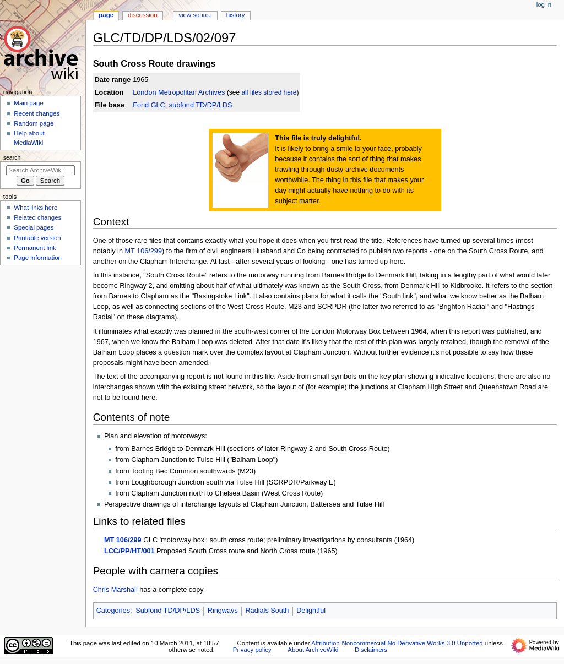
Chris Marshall (115, 590)
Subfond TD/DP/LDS (167, 610)
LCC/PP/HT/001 (129, 551)
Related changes (37, 217)
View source (195, 15)
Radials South (267, 610)
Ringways (223, 610)
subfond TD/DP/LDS (200, 105)
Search (12, 157)
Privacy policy (252, 649)
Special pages (33, 227)
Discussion (142, 15)
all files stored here (268, 92)
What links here (35, 207)
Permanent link (35, 247)
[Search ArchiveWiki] (40, 170)
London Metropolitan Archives (179, 92)
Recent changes (36, 113)
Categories (113, 610)
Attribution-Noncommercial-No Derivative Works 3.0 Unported (396, 643)
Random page (33, 123)
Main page (29, 103)
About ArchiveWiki (313, 649)
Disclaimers (371, 649)
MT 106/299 (142, 251)
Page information (38, 257)
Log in (543, 4)
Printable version (37, 238)
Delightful (311, 610)
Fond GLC (149, 105)
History (235, 15)
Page (106, 15)
